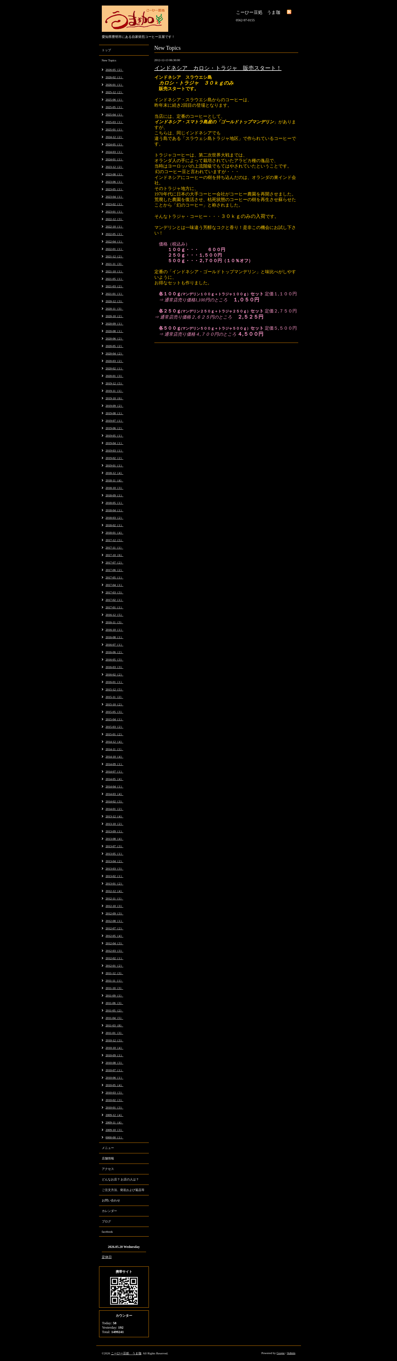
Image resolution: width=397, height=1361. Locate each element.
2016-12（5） (114, 614)
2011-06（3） (114, 1003)
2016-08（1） (114, 637)
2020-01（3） (114, 375)
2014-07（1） (114, 771)
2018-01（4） (114, 532)
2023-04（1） (114, 196)
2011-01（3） (114, 1032)
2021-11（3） (114, 263)
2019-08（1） (114, 413)
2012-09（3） (114, 913)
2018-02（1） (114, 525)
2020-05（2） (114, 346)
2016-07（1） (114, 644)
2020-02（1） (114, 368)
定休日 (107, 1257)
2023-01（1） (114, 211)
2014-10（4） (114, 756)
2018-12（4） (114, 472)
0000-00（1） (114, 1137)
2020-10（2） (114, 316)
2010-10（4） (114, 1047)
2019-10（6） (114, 398)
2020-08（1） (114, 331)
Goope (281, 1353)
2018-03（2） (114, 517)
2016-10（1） (114, 629)
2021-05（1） (114, 278)
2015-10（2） (114, 704)
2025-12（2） (114, 92)
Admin (291, 1353)
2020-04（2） (114, 353)
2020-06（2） (114, 338)
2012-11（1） (114, 898)
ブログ (106, 1221)
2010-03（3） (114, 1092)
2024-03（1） (114, 151)
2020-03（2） (114, 361)
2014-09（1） (114, 764)
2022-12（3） (114, 219)
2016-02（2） (114, 674)
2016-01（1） (114, 682)
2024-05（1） (114, 144)
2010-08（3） (114, 1062)
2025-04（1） (114, 114)
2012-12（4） (114, 891)
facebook (107, 1231)
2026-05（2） (114, 69)
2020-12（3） (114, 301)
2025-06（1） (114, 99)
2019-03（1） (114, 450)
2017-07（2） (114, 562)
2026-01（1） (114, 84)
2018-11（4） (114, 480)
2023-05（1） (114, 189)
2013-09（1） (114, 831)
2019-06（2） (114, 428)
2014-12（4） (114, 741)
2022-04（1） (114, 241)
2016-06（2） (114, 652)
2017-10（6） (114, 555)
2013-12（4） (114, 816)
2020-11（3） (114, 308)
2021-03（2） (114, 286)
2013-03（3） (114, 868)
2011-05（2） (114, 1010)
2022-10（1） (114, 226)
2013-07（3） (114, 846)
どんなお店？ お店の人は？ (120, 1179)
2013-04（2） (114, 861)
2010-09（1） (114, 1055)
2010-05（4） (114, 1085)
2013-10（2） (114, 823)
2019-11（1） (114, 390)
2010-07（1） (114, 1070)
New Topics (109, 60)
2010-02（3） (114, 1100)
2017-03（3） (114, 592)
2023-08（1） (114, 174)
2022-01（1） (114, 249)
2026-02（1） (114, 77)
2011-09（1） (114, 995)
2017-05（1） (114, 577)
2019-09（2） (114, 405)
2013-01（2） (114, 883)
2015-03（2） (114, 726)
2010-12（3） (114, 1040)
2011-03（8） (114, 1025)
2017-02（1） (114, 599)
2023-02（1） (114, 204)
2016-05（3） (114, 659)
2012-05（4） (114, 935)
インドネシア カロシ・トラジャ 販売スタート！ (218, 68)
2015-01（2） (114, 734)
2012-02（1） (114, 958)
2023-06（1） (114, 181)
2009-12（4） (114, 1115)
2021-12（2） (114, 256)
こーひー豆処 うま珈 (126, 1353)
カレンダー (109, 1211)
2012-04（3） (114, 943)
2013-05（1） (114, 853)
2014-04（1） (114, 786)
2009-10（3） (114, 1129)
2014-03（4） (114, 794)
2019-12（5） (114, 383)
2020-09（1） (114, 323)
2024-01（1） (114, 159)
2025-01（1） (114, 129)
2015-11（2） (114, 696)
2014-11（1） (114, 749)
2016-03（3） (114, 667)
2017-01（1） (114, 607)
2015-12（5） (114, 689)
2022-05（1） (114, 234)
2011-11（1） (114, 980)
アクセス (108, 1168)
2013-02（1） (114, 876)
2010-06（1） (114, 1077)
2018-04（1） (114, 510)
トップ (106, 50)
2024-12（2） (114, 137)
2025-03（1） (114, 122)
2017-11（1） (114, 547)
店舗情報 (108, 1158)
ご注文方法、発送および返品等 (123, 1189)
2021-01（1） (114, 293)
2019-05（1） (114, 435)
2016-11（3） (114, 622)
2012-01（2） (114, 965)
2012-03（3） (114, 950)
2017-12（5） (114, 540)
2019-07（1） (114, 420)
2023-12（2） (114, 166)
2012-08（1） (114, 920)
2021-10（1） (114, 271)
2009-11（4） (114, 1122)
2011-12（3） (114, 973)
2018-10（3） (114, 487)
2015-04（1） (114, 719)
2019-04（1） (114, 443)
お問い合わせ (111, 1200)
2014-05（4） (114, 779)
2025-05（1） (114, 107)
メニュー (108, 1147)
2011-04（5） (114, 1018)
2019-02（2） (114, 458)
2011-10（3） (114, 988)
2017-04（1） (114, 584)
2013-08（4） (114, 838)
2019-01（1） (114, 465)
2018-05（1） (114, 502)
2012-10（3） (114, 906)
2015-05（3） (114, 711)
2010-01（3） (114, 1107)
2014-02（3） (114, 801)
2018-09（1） (114, 495)
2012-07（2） (114, 928)
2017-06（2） (114, 570)
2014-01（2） (114, 808)
